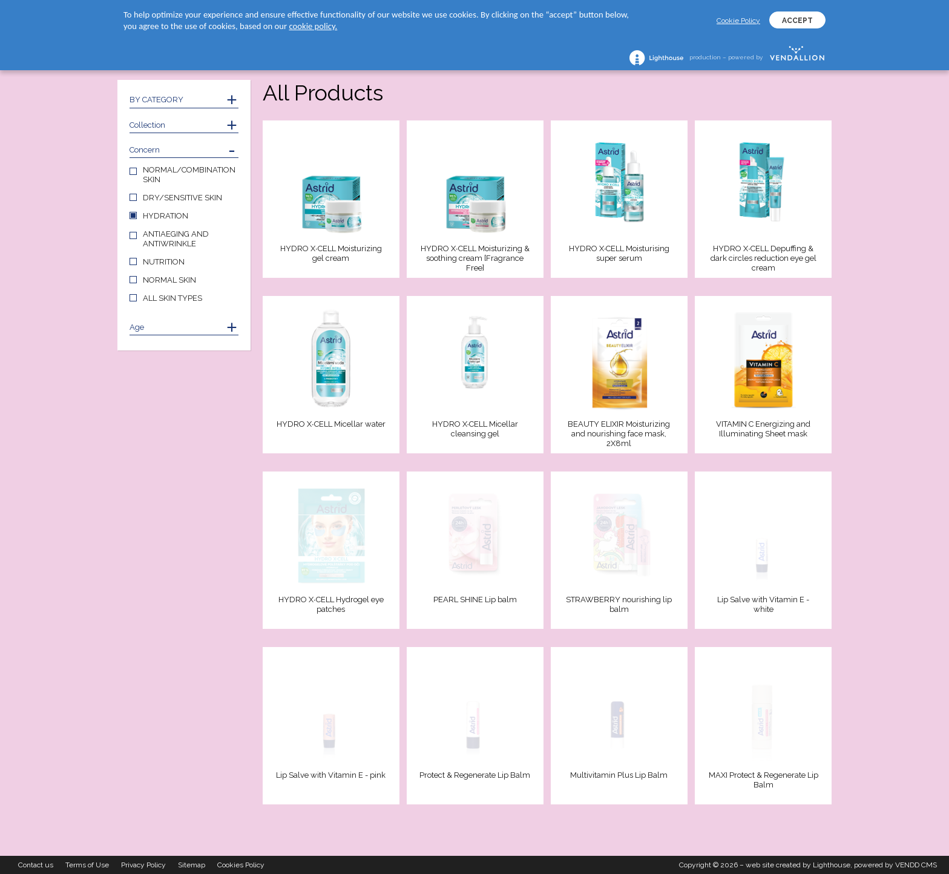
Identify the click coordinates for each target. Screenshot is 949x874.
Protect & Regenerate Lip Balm (474, 775)
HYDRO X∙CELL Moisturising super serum (619, 253)
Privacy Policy (143, 865)
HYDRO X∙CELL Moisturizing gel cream (331, 253)
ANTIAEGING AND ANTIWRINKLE (176, 238)
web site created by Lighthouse (798, 865)
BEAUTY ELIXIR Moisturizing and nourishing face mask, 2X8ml (619, 433)
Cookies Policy (240, 865)
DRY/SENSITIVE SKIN (182, 197)
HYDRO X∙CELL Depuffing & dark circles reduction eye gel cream (763, 258)
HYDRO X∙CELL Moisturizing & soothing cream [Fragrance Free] (475, 258)
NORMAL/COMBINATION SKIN (189, 174)
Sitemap (191, 865)
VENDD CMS (916, 865)
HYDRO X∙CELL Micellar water (331, 424)
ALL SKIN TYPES (172, 298)
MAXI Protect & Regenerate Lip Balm (763, 779)
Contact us (35, 865)
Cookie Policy (738, 20)
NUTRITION (164, 261)
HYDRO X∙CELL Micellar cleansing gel (475, 428)
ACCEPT (797, 20)
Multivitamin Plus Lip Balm (619, 775)
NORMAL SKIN (169, 279)
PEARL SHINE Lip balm (475, 599)
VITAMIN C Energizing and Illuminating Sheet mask (763, 428)
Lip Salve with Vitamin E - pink (331, 775)
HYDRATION (165, 215)
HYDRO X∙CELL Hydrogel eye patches (331, 604)
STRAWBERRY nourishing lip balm (619, 604)
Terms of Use (87, 865)
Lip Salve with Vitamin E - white (763, 604)
